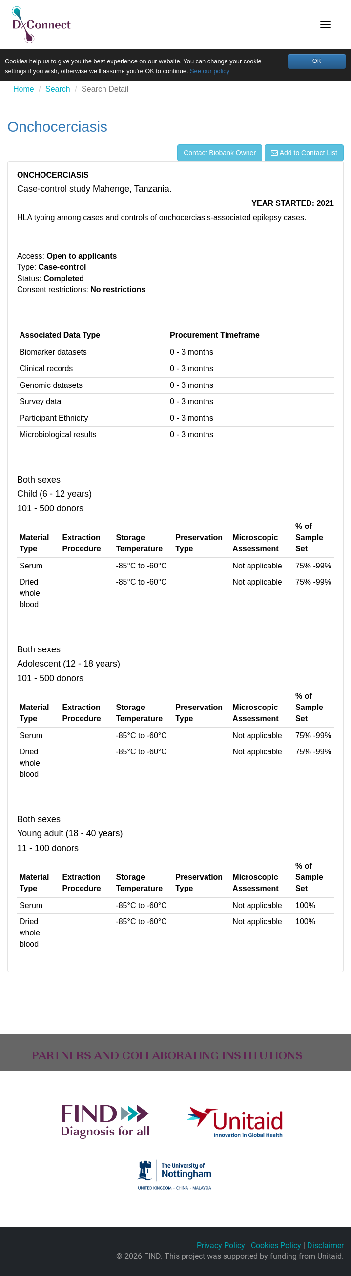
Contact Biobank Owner (220, 153)
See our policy (209, 71)
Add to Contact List (304, 153)
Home (23, 89)
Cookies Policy (276, 1245)
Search (57, 89)
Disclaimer (325, 1245)
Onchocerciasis (57, 127)
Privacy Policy (221, 1245)
